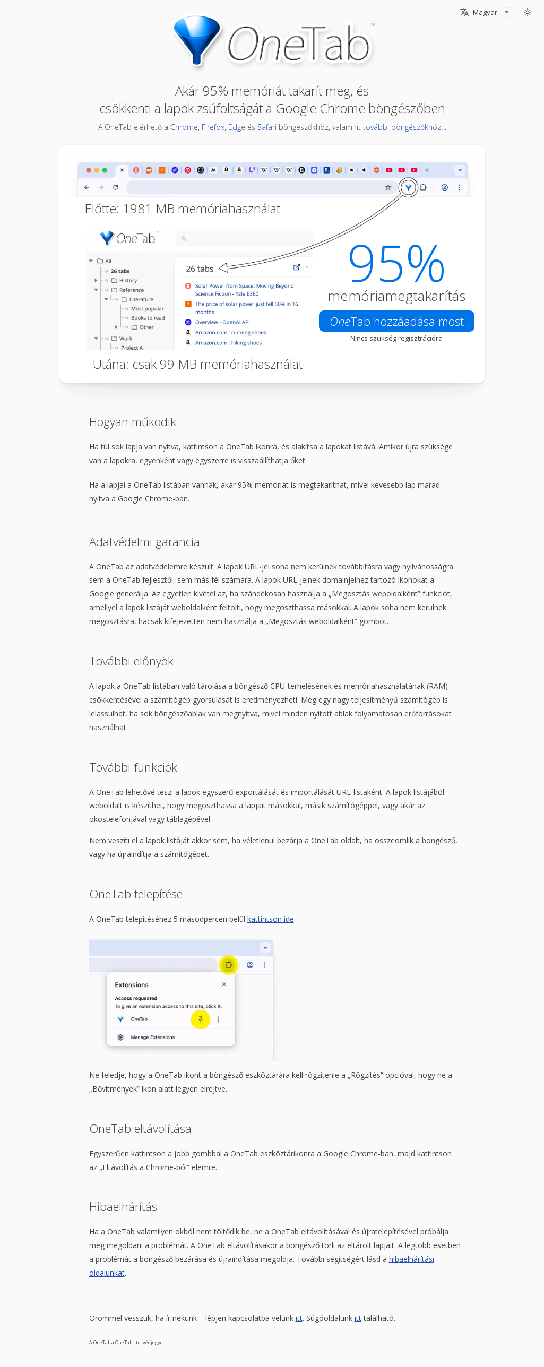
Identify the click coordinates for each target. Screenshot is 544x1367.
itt (299, 1318)
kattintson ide (270, 919)
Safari (267, 127)
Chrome (184, 127)
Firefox (213, 127)
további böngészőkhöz (402, 127)
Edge (236, 127)
